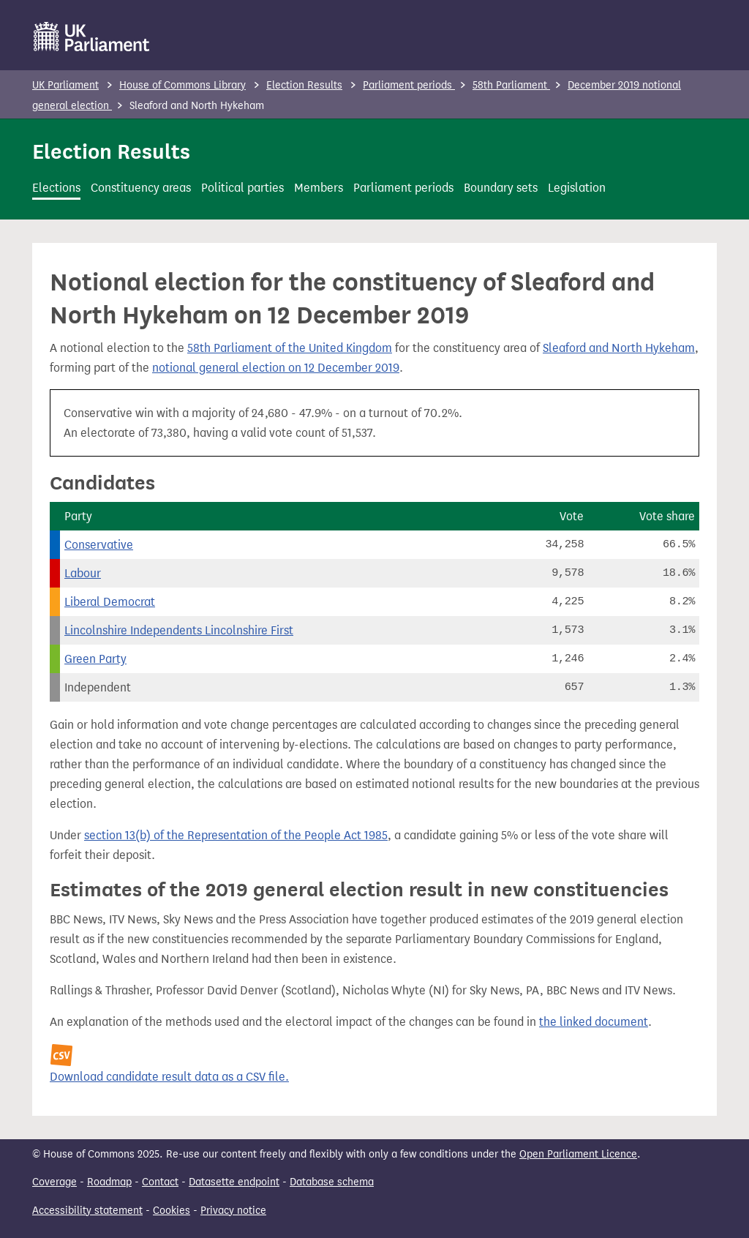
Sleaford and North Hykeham (619, 348)
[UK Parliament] (91, 36)
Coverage (54, 1182)
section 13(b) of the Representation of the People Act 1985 (236, 835)
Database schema (332, 1182)
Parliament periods (409, 85)
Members (318, 188)
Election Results (304, 85)
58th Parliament (511, 85)
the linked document (593, 1022)
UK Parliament (65, 85)
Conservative (98, 545)
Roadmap (109, 1182)
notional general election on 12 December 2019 (275, 368)
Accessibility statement (87, 1210)
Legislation (577, 188)
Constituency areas (141, 188)
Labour (82, 573)
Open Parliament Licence (578, 1154)
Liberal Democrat (109, 602)
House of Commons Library (182, 85)
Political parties (242, 188)
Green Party (95, 659)
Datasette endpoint (234, 1182)
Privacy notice (233, 1210)
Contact (160, 1182)
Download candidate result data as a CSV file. (169, 1077)
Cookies (171, 1210)
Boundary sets (501, 188)
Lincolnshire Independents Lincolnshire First (178, 630)
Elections (56, 188)
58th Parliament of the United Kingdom (289, 348)
